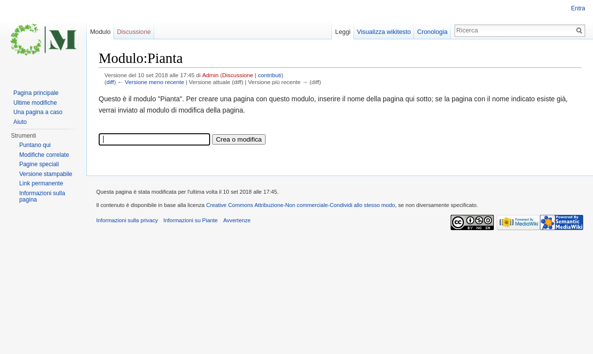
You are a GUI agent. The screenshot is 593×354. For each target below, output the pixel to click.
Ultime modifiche (35, 102)
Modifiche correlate (44, 154)
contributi (269, 75)
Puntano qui (35, 145)
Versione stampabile (45, 174)
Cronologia (432, 31)
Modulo (100, 31)
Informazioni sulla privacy (127, 220)
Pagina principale (35, 92)
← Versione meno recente (150, 82)
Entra (578, 8)
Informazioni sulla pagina (42, 197)
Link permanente (41, 183)
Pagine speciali (39, 164)
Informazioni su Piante (190, 220)
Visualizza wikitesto (384, 31)
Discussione (237, 75)
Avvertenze (237, 220)
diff (110, 82)
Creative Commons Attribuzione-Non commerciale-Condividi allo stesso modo (300, 205)
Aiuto (20, 121)
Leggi (342, 31)
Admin (210, 75)
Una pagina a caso (37, 112)
